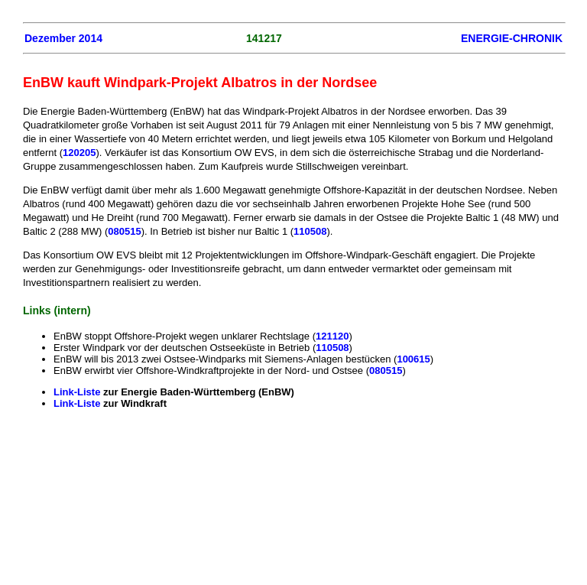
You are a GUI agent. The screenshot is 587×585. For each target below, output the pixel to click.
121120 (332, 336)
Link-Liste (78, 392)
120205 (79, 152)
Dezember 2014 (63, 38)
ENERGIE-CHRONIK (512, 38)
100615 (413, 359)
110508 (310, 231)
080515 (124, 231)
